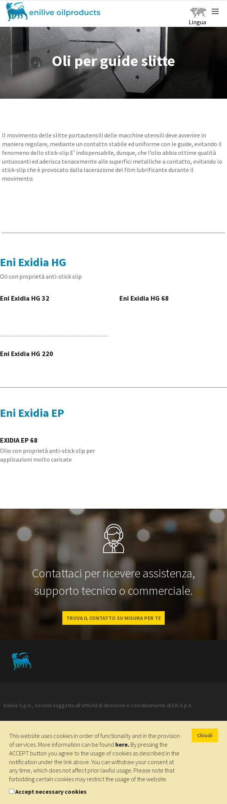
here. (122, 744)
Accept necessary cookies (51, 791)
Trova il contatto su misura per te (113, 618)
